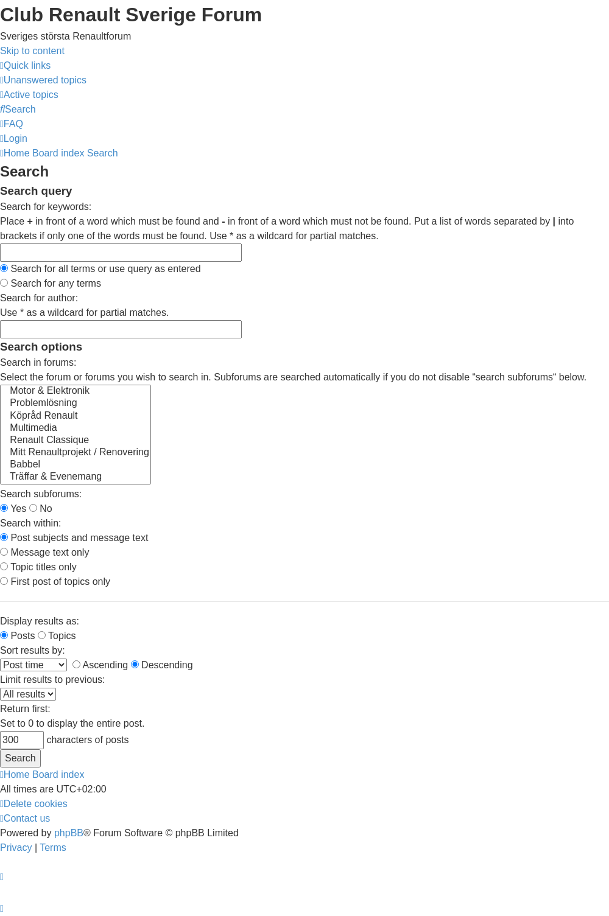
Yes (13, 508)
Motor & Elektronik (75, 391)
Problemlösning (75, 403)
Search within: (31, 523)
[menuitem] (43, 80)
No (40, 508)
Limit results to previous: (52, 679)
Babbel (75, 465)
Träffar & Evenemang (75, 477)
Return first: (25, 709)
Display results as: (39, 621)
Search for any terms (50, 283)
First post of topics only (55, 581)
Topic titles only (38, 567)
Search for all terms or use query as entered (100, 269)
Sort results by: (32, 650)
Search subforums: (41, 494)
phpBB (68, 833)
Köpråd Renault (75, 416)
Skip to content (32, 51)
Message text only (44, 552)
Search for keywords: (45, 206)
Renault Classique (75, 441)
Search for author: (39, 298)
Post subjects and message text (74, 538)
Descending (162, 665)
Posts (17, 636)
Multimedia (75, 428)
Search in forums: (38, 362)
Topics (57, 636)
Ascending (100, 665)
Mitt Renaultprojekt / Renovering (75, 453)
